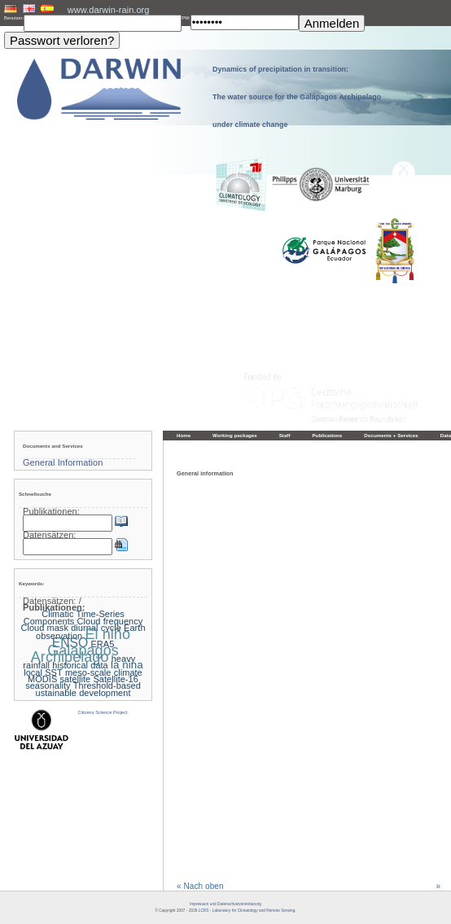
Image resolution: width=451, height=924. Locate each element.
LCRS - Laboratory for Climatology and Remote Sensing (247, 911)
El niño (107, 634)
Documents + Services (391, 435)
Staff (285, 435)
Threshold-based (107, 685)
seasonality (47, 685)
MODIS (42, 679)
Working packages (234, 435)
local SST (43, 672)
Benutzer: (14, 17)
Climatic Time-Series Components (74, 617)
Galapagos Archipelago (75, 653)
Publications (328, 435)
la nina (127, 665)
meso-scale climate (103, 672)
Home (183, 435)
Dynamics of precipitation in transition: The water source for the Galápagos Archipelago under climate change (296, 97)
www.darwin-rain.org (109, 10)
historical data (80, 665)
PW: (186, 17)
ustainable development (82, 693)
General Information (63, 462)
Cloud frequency (110, 621)
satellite (75, 679)
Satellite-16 (115, 679)
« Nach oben (200, 886)
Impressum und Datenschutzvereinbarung (225, 904)
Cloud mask (44, 628)
